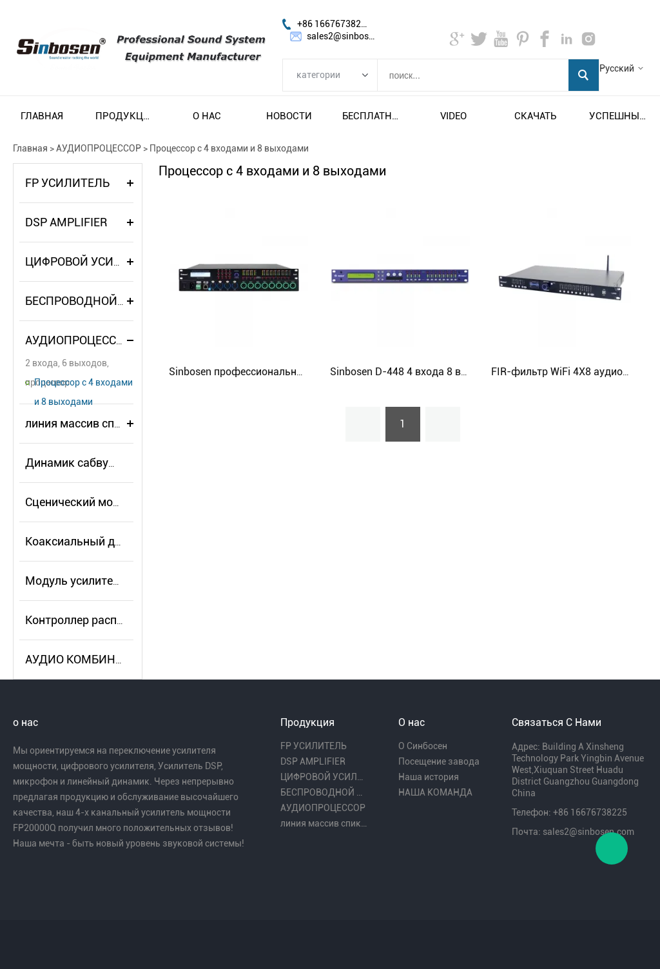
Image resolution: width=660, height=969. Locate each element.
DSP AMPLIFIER (66, 222)
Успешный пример (618, 116)
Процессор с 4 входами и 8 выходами (229, 148)
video (453, 116)
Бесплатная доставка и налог (371, 116)
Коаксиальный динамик (90, 541)
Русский (616, 68)
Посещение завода (439, 761)
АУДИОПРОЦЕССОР (98, 148)
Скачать (535, 116)
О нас (207, 116)
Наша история (428, 777)
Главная (42, 116)
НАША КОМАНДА (435, 792)
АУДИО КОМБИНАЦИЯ (85, 659)
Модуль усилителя (75, 580)
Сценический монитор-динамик (111, 502)
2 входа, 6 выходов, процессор (67, 365)
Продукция (124, 116)
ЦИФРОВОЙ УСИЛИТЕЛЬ (92, 261)
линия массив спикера (85, 423)
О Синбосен (422, 746)
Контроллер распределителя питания (125, 620)
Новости (289, 116)
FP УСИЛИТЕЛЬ (67, 183)
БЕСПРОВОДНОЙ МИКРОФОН (105, 301)
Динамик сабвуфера (81, 462)
